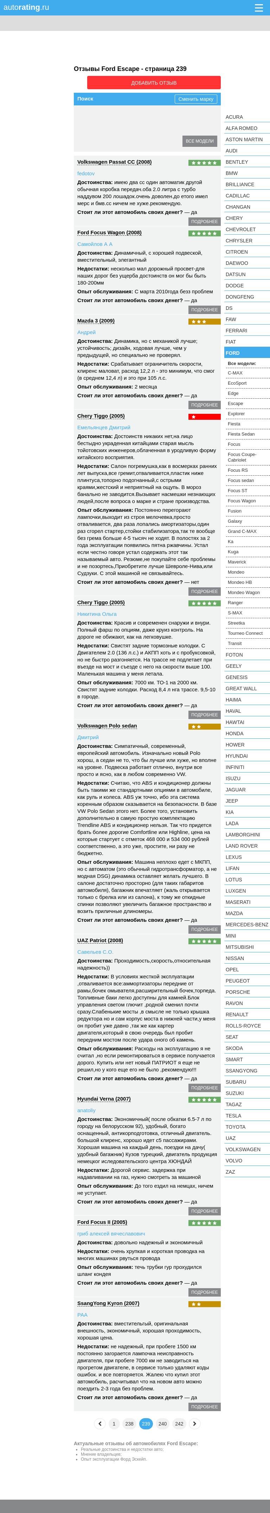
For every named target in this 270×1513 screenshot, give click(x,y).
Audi (231, 151)
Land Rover (242, 846)
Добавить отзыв (181, 81)
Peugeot (238, 981)
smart (234, 1059)
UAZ (231, 1138)
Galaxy (235, 521)
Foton (234, 655)
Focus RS (152, 139)
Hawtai (235, 722)
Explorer (191, 114)
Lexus (234, 857)
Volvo (234, 1160)
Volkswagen (243, 1149)
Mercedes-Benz (247, 924)
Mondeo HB (240, 582)
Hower (235, 745)
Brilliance (240, 184)
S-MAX (235, 612)
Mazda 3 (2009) (96, 318)
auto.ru (26, 7)
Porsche (238, 992)
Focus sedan (241, 480)
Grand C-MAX (242, 531)
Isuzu (233, 778)
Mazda (234, 913)
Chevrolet (241, 229)
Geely (234, 666)
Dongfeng (240, 297)
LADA (232, 823)
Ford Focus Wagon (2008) (109, 230)
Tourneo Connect (245, 633)
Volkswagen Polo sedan (107, 723)
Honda (235, 733)
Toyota (235, 1127)
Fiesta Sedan (119, 127)
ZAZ (230, 1172)
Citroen (237, 252)
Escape (165, 114)
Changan (238, 207)
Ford (233, 353)
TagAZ (234, 1104)
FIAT (231, 342)
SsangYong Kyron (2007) (108, 1301)
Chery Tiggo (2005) (101, 414)
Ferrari (236, 330)
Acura (234, 117)
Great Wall (241, 688)
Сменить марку (196, 97)
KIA (230, 812)
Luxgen (236, 891)
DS (229, 308)
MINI (231, 936)
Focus (149, 127)
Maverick (237, 562)
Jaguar (236, 790)
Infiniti (235, 767)
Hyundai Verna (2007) (104, 1097)
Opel (232, 969)
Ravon (234, 1003)
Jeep (232, 801)
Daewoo (237, 263)
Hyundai (237, 756)
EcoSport (117, 114)
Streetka (236, 623)
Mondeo (236, 572)
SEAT (232, 1037)
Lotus (234, 879)
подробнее (204, 219)
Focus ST (238, 490)
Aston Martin (244, 139)
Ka (230, 541)
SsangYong (241, 1071)
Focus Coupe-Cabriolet (107, 139)
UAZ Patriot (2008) (100, 938)
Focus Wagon (242, 500)
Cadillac (238, 195)
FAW (231, 319)
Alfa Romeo (241, 128)
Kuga (233, 551)
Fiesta (88, 127)
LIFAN (232, 868)
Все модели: (242, 363)
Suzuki (235, 1093)
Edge (142, 114)
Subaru (236, 1082)
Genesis (237, 677)
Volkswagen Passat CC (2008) (114, 160)
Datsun (236, 274)
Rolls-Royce (243, 1026)
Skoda (234, 1048)
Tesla (233, 1116)
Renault (237, 1014)
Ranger (235, 602)
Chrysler (239, 240)
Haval (233, 711)
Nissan (235, 958)
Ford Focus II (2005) (102, 1220)
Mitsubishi (240, 947)
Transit (235, 643)
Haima (233, 700)
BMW (232, 173)
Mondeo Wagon (244, 592)
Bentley (237, 162)
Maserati (238, 902)
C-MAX (90, 114)
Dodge (235, 285)
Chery (234, 218)
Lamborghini (243, 834)
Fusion (235, 511)
